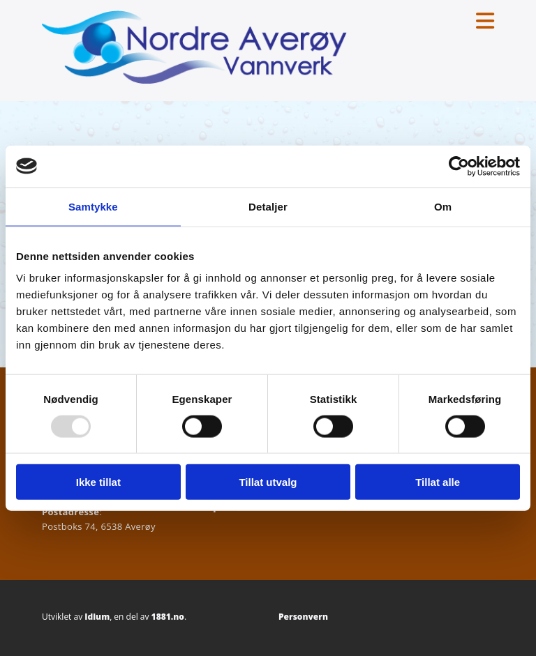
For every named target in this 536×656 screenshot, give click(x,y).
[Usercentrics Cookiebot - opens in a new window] (459, 165)
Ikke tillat (98, 482)
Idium (97, 617)
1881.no (167, 617)
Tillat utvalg (268, 482)
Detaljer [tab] (268, 206)
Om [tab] (443, 206)
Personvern (303, 617)
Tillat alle (437, 482)
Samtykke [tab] (93, 206)
